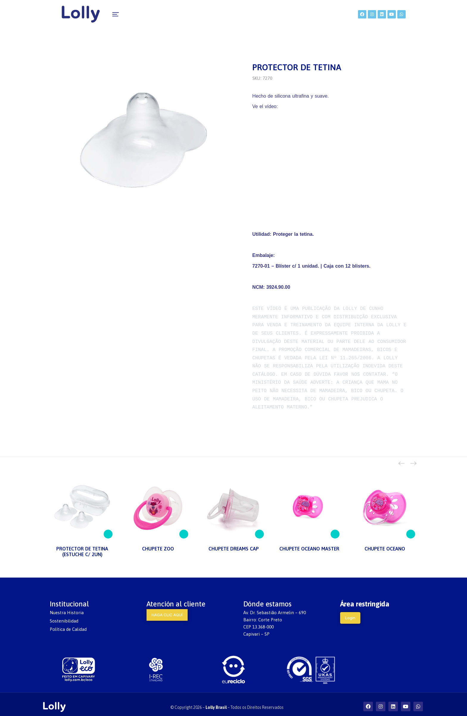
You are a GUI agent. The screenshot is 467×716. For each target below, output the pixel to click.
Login (350, 611)
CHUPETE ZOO (158, 542)
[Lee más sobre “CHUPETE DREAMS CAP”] (259, 527)
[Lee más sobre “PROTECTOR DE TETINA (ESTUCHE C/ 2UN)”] (108, 527)
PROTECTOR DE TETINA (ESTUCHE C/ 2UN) (82, 545)
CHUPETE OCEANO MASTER (309, 542)
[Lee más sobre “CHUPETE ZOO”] (183, 527)
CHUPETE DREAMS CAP (233, 542)
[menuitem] (141, 14)
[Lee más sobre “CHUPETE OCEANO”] (410, 527)
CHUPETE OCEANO (385, 542)
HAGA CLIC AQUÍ (167, 608)
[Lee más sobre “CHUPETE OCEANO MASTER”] (335, 527)
